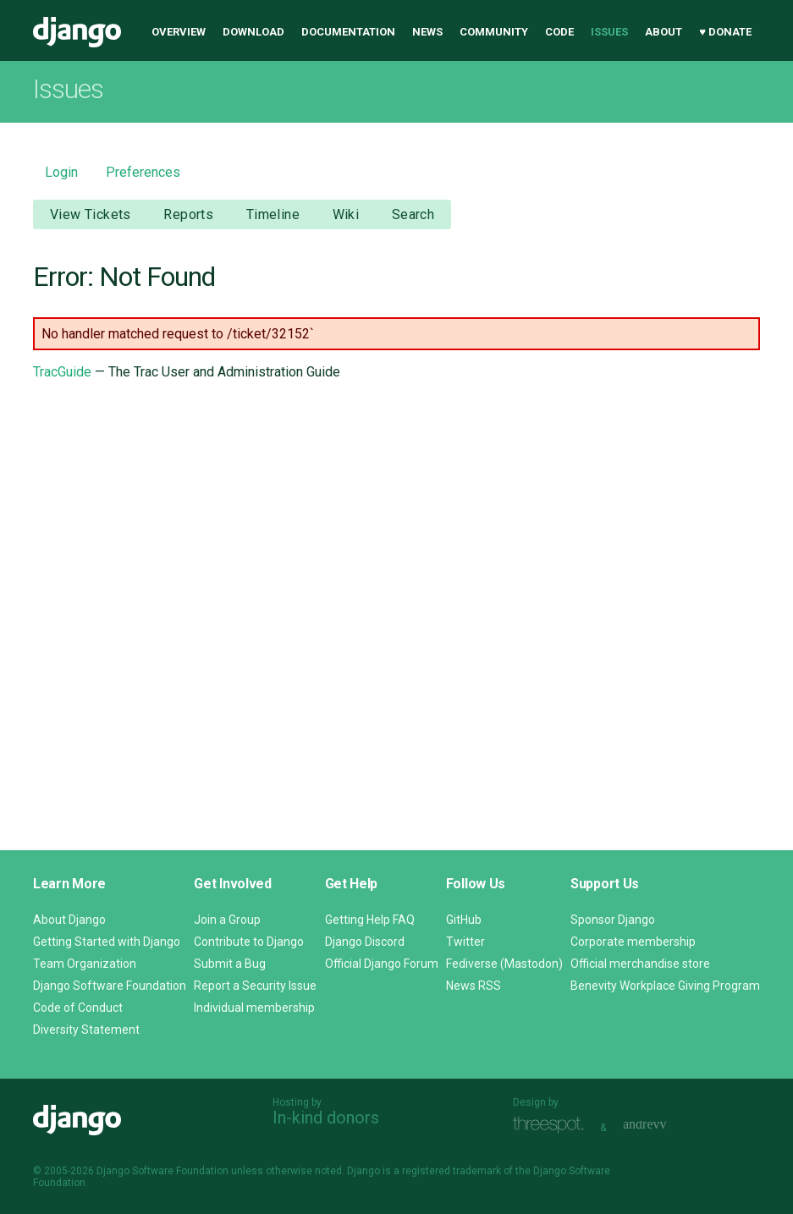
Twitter (465, 941)
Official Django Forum (381, 963)
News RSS (473, 985)
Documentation (348, 31)
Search (413, 214)
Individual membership (254, 1007)
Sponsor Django (612, 919)
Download (253, 31)
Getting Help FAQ (370, 919)
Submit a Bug (230, 963)
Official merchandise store (640, 963)
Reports (188, 214)
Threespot (552, 1126)
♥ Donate (725, 31)
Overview (178, 31)
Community (494, 31)
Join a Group (227, 919)
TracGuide (62, 372)
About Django (69, 919)
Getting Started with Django (106, 941)
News (427, 31)
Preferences (143, 172)
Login (61, 172)
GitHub (464, 919)
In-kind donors (326, 1117)
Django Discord (365, 941)
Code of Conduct (78, 1007)
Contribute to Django (249, 941)
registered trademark (451, 1171)
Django (77, 32)
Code (559, 31)
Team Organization (84, 963)
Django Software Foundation (109, 985)
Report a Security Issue (255, 985)
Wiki (346, 214)
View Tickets (90, 214)
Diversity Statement (86, 1029)
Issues (609, 31)
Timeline (273, 214)
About (663, 31)
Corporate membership (633, 941)
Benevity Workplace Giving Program (665, 985)
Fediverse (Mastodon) (504, 963)
